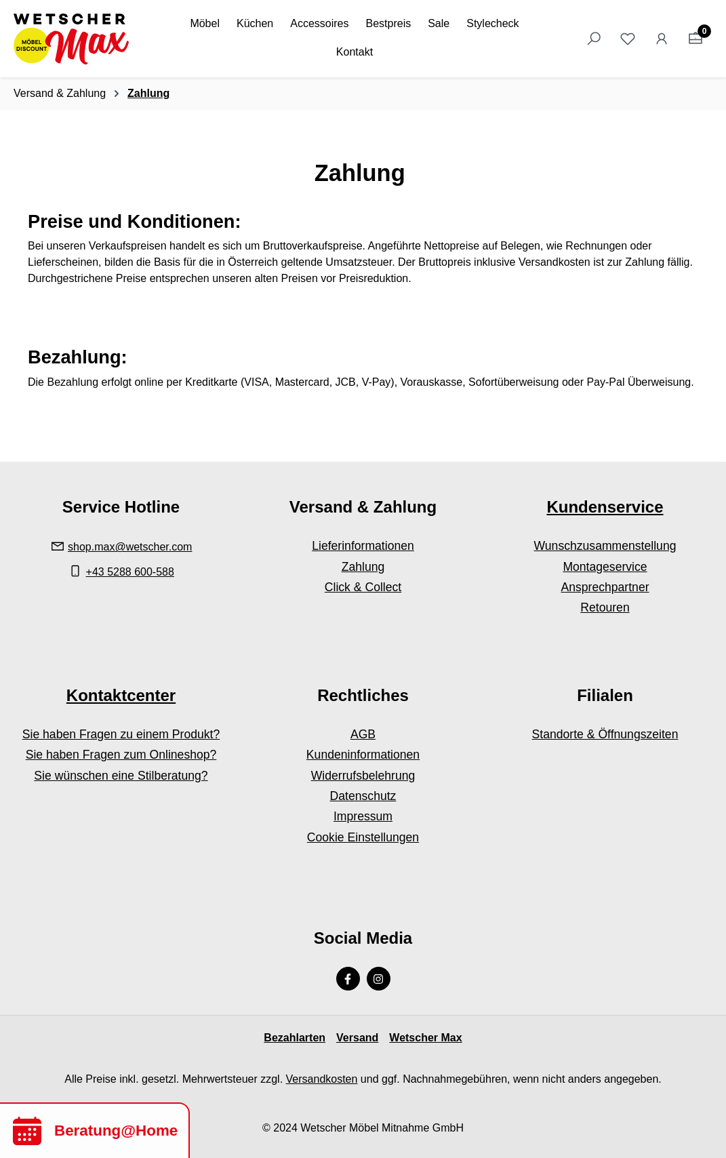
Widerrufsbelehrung (363, 775)
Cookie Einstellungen (363, 837)
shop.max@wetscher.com (130, 547)
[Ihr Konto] (662, 38)
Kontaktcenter (121, 695)
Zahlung (363, 567)
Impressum (363, 816)
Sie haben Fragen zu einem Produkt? (121, 734)
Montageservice (605, 567)
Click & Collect (363, 587)
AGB (363, 734)
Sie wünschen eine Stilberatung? (120, 775)
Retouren (604, 607)
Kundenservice (604, 507)
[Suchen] (594, 38)
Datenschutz (363, 796)
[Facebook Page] (348, 979)
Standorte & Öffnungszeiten (605, 734)
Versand (357, 1037)
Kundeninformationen (363, 754)
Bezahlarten (294, 1037)
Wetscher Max (425, 1037)
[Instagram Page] (378, 979)
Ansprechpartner (605, 587)
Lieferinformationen (363, 546)
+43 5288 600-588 (130, 572)
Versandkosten (322, 1079)
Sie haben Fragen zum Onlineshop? (121, 754)
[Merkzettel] (628, 38)
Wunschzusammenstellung (605, 546)
